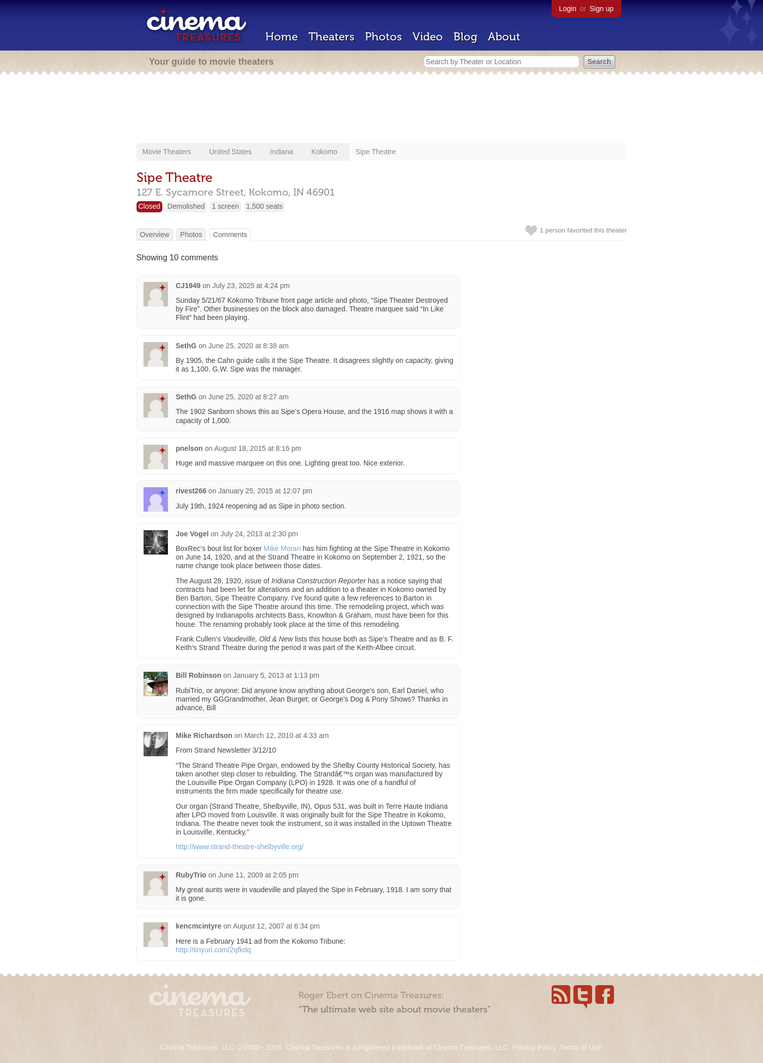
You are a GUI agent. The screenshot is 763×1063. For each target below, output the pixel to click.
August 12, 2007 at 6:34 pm (276, 926)
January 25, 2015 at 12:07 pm (265, 491)
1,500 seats (264, 206)
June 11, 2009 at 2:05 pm (258, 875)
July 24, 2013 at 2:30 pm (259, 534)
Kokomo (324, 152)
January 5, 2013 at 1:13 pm (276, 675)
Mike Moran (282, 548)
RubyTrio (191, 875)
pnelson (189, 448)
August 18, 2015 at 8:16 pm (257, 448)
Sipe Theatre (375, 152)
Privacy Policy (534, 1047)
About (504, 36)
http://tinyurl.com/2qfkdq (213, 950)
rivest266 (191, 491)
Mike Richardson (204, 735)
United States (230, 152)
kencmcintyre (198, 926)
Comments (230, 234)
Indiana (281, 152)
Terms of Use (580, 1047)
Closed (150, 206)
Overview (154, 234)
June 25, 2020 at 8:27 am (248, 397)
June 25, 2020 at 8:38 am (248, 346)
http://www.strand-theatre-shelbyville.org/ (240, 847)
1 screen (225, 206)
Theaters (331, 36)
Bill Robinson (198, 675)
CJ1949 (188, 286)
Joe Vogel (192, 534)
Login (567, 9)
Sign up (601, 9)
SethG (186, 346)
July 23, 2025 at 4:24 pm (251, 286)
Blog (465, 36)
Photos (383, 36)
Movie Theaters (167, 152)
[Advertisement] (382, 109)
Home (281, 36)
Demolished (186, 206)
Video (428, 36)
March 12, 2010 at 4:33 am (286, 735)
